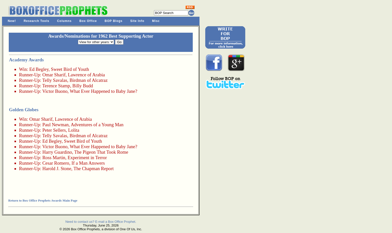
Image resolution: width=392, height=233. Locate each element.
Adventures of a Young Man (97, 124)
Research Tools (36, 21)
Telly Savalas (54, 80)
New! (12, 21)
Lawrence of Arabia (86, 74)
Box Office (88, 21)
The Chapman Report (94, 168)
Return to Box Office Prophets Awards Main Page (42, 200)
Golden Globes (23, 109)
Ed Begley (38, 69)
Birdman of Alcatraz (89, 80)
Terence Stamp (56, 85)
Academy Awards (26, 59)
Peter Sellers (54, 130)
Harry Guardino (57, 152)
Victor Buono (55, 91)
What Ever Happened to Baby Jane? (103, 91)
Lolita (74, 130)
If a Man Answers (88, 163)
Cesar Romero (55, 163)
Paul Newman (55, 124)
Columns (64, 21)
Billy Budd (82, 85)
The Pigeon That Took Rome (101, 152)
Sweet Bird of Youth (70, 69)
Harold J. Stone (56, 168)
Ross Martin (53, 157)
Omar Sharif (54, 74)
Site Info (137, 21)
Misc (156, 21)
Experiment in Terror (87, 157)
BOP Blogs (113, 21)
